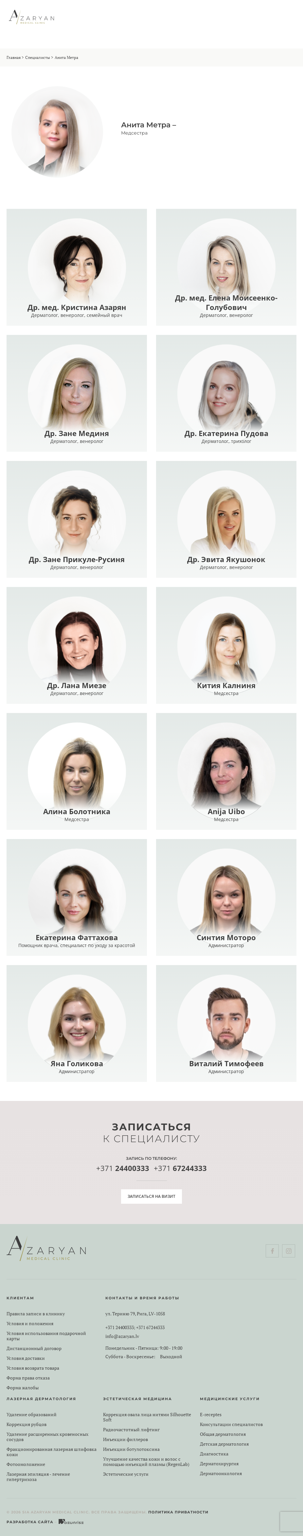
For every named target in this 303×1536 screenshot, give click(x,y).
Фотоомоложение (26, 1464)
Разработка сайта (30, 1522)
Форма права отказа (28, 1378)
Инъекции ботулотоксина (131, 1449)
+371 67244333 (150, 1327)
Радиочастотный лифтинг (131, 1430)
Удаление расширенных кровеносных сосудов (47, 1436)
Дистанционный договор (34, 1348)
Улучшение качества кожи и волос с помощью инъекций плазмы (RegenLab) (146, 1461)
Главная (14, 57)
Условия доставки (26, 1358)
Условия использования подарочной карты (46, 1336)
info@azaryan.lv (122, 1336)
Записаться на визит (151, 1196)
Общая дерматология (223, 1434)
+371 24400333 (119, 1327)
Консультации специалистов (231, 1424)
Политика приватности (178, 1512)
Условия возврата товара (33, 1368)
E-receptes (211, 1414)
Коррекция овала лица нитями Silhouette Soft (147, 1417)
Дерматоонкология (221, 1473)
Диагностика (214, 1454)
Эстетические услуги (126, 1474)
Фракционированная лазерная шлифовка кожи (52, 1451)
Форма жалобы (23, 1388)
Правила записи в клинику (36, 1314)
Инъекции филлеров (125, 1439)
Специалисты (37, 57)
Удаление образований (32, 1414)
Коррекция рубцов (26, 1424)
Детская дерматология (224, 1444)
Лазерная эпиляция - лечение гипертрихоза (38, 1476)
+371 (122, 1168)
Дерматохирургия (219, 1464)
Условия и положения (30, 1323)
